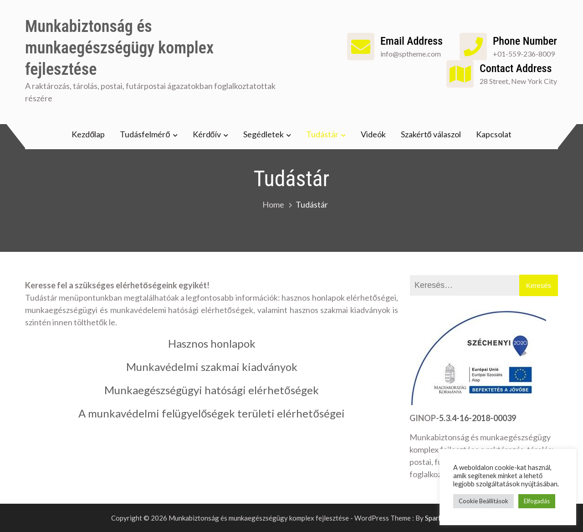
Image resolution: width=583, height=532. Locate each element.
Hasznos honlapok (212, 343)
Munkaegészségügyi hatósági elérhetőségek (211, 389)
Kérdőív (207, 134)
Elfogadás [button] (537, 501)
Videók (373, 134)
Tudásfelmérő (145, 134)
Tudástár (322, 134)
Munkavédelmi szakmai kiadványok (211, 366)
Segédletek (263, 134)
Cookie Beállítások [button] (483, 501)
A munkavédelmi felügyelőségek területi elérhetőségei (211, 413)
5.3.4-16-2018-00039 (477, 418)
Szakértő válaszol (431, 134)
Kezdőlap (88, 134)
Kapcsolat (493, 134)
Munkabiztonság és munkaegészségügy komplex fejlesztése (119, 48)
